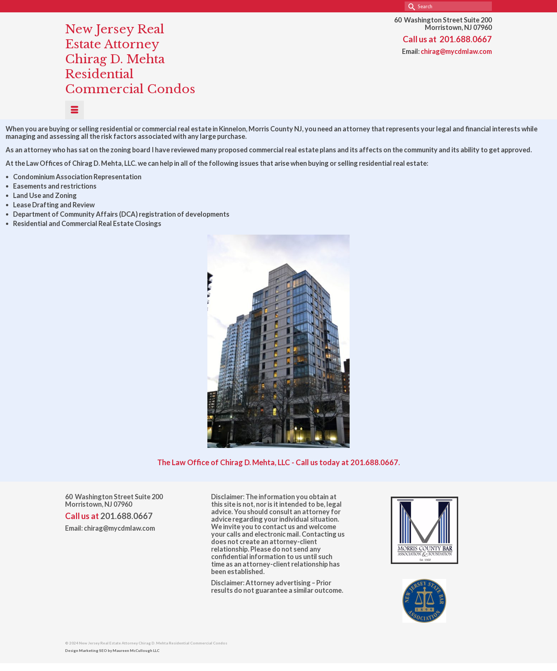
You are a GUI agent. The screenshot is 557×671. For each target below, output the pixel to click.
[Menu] (74, 110)
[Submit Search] (410, 6)
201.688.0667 (465, 39)
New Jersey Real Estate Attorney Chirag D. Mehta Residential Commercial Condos (130, 59)
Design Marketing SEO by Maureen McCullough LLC (112, 650)
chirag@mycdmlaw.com (456, 51)
